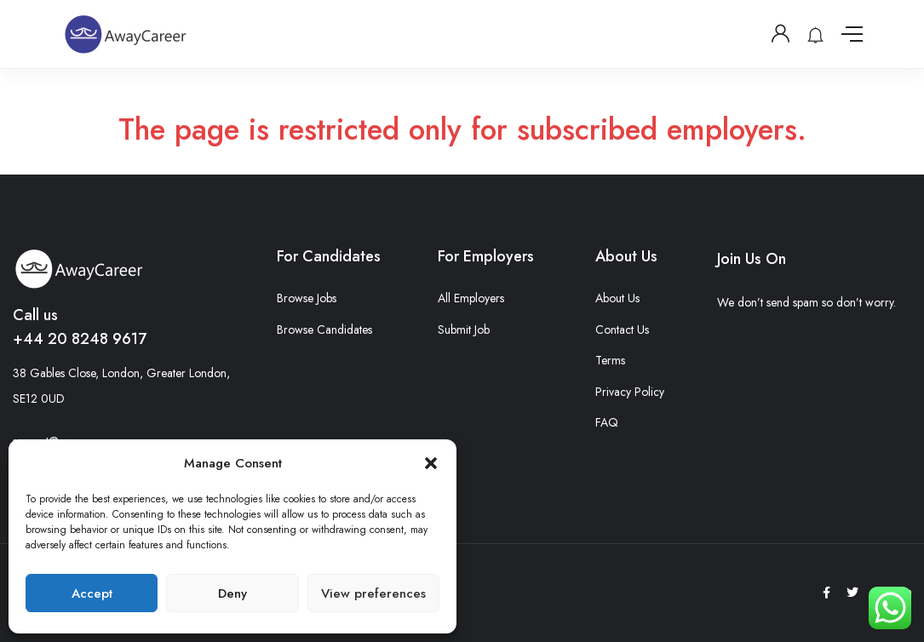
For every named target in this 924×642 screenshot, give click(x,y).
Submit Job (464, 329)
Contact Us (622, 329)
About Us (617, 298)
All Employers (471, 298)
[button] (430, 463)
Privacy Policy (629, 391)
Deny (232, 593)
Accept (92, 593)
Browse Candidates (324, 329)
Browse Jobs (306, 298)
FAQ (606, 422)
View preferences (373, 593)
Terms (610, 360)
